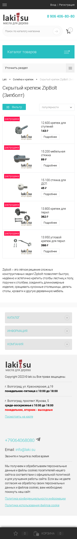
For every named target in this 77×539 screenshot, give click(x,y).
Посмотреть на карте (19, 416)
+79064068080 (19, 440)
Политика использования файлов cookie (32, 505)
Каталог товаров (38, 51)
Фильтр (14, 107)
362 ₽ (44, 217)
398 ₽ (44, 245)
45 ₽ (44, 188)
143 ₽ (44, 131)
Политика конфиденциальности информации (35, 498)
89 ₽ (44, 159)
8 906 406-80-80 (61, 16)
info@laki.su (25, 449)
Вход (53, 4)
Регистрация (67, 4)
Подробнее (50, 136)
